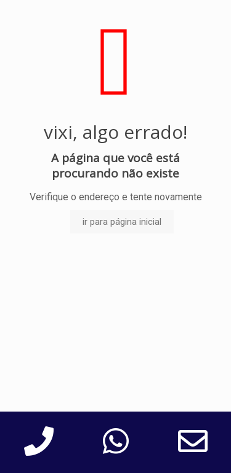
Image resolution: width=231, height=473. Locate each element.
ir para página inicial (122, 221)
